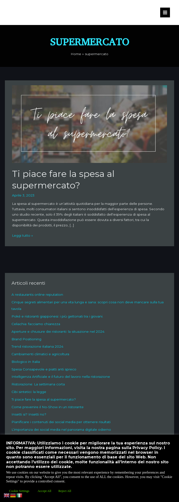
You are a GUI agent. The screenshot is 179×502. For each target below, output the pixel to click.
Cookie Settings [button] (19, 491)
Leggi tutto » (22, 235)
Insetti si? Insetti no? (28, 414)
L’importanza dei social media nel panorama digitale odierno (61, 429)
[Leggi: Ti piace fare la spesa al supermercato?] (89, 124)
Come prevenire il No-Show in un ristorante (47, 407)
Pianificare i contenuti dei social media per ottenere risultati (61, 422)
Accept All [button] (44, 491)
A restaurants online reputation (37, 294)
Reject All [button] (64, 491)
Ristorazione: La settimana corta (38, 384)
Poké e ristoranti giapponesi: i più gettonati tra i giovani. (57, 316)
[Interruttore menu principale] (165, 13)
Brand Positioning (26, 339)
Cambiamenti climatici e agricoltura (40, 354)
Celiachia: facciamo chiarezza (35, 324)
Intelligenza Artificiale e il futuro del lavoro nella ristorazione (60, 377)
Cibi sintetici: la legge (28, 392)
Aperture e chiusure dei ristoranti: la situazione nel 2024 (57, 331)
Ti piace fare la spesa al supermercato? (43, 399)
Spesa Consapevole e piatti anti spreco (43, 369)
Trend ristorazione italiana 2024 (37, 346)
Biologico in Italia (25, 362)
